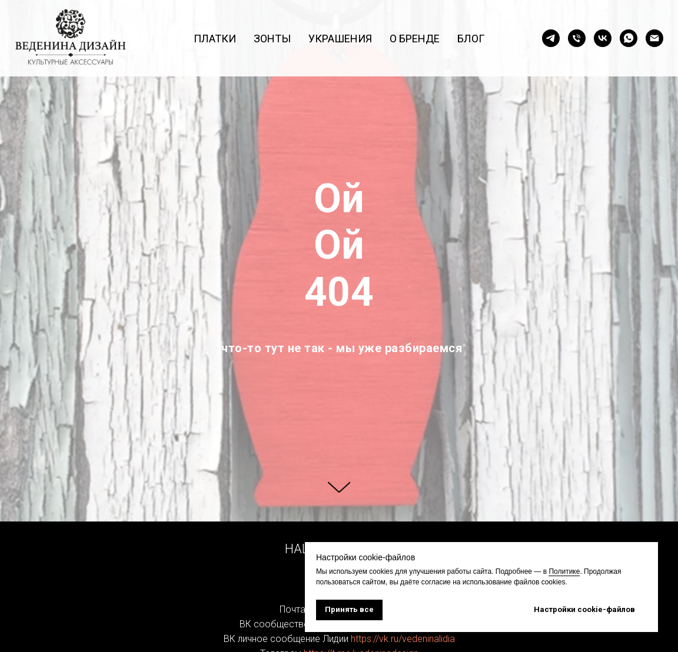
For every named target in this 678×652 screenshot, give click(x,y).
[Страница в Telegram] (551, 38)
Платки (215, 38)
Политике (564, 571)
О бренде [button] (415, 38)
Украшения (340, 38)
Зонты (272, 38)
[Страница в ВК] (602, 38)
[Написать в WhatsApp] (628, 38)
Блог (470, 38)
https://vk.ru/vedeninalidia (403, 638)
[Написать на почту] (654, 38)
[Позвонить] (577, 38)
